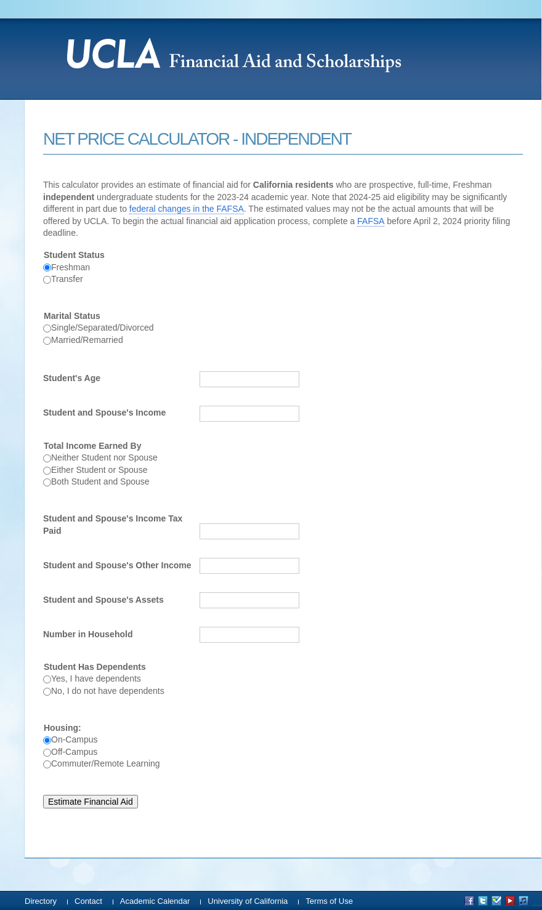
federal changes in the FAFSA (186, 209)
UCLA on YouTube (510, 900)
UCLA (302, 52)
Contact (88, 901)
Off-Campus (74, 752)
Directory (41, 901)
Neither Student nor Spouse (104, 457)
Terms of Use (329, 901)
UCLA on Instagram (537, 900)
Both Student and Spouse (100, 481)
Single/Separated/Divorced (102, 327)
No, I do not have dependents (107, 691)
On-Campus (74, 739)
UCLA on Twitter (483, 900)
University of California (248, 901)
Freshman (70, 267)
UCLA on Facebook (469, 900)
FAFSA (370, 221)
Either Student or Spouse (99, 470)
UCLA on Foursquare (496, 900)
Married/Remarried (87, 340)
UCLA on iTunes (523, 900)
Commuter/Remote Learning (105, 763)
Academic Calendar (155, 901)
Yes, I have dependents (96, 678)
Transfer (67, 279)
